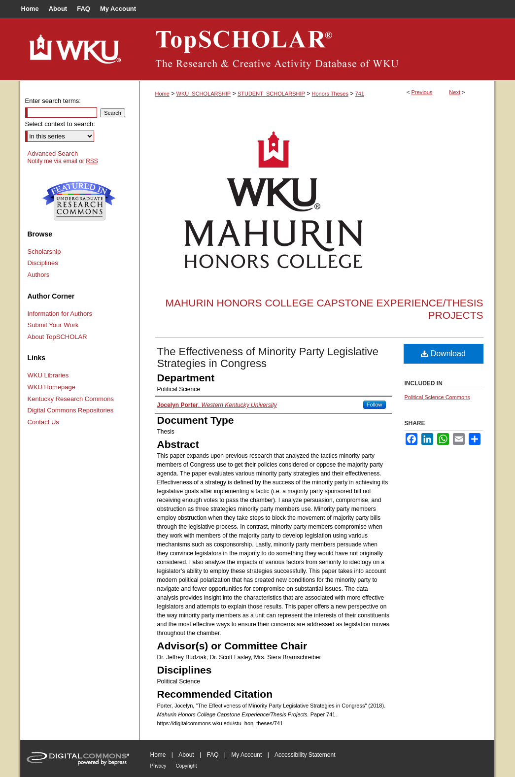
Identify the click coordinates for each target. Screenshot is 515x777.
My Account (246, 754)
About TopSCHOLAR (57, 336)
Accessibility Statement (305, 754)
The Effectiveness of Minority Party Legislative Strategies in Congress (268, 357)
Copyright (186, 766)
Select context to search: (60, 124)
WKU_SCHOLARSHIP (203, 94)
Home (162, 94)
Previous (422, 92)
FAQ (212, 754)
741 (359, 94)
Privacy (158, 766)
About (186, 754)
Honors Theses (330, 94)
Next (454, 92)
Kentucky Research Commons (71, 399)
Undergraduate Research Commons (79, 201)
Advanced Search (53, 153)
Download (443, 353)
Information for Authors (60, 313)
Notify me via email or (63, 161)
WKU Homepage (52, 387)
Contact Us (43, 422)
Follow (374, 404)
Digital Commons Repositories (71, 410)
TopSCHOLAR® (317, 49)
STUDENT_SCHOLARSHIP (271, 94)
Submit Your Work (53, 325)
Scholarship (44, 251)
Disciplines (43, 263)
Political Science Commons (437, 397)
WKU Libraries (48, 375)
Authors (39, 274)
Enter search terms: (53, 100)
